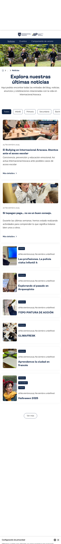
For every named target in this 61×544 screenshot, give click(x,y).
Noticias (11, 11)
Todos (6, 36)
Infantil (18, 36)
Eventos (23, 11)
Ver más (30, 340)
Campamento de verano (42, 11)
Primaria (30, 36)
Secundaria (44, 36)
